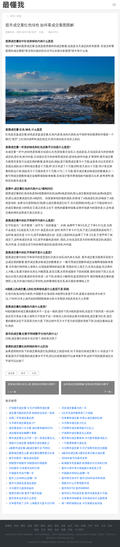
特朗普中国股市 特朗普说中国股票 (28, 463)
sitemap (88, 542)
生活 (43, 529)
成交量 (11, 373)
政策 (36, 529)
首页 (12, 16)
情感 (83, 525)
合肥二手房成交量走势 (21, 417)
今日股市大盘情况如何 (21, 488)
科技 (16, 525)
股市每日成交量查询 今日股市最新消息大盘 (85, 438)
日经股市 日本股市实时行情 (24, 468)
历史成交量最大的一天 (74, 407)
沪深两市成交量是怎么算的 (77, 433)
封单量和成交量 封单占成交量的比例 (82, 417)
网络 (23, 525)
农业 (57, 529)
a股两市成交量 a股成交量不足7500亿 (29, 448)
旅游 (50, 525)
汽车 (90, 525)
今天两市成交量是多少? (22, 422)
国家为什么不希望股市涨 (75, 483)
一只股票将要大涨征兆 (74, 443)
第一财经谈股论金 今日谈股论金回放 (82, 503)
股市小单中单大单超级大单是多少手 (82, 468)
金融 (30, 525)
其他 (19, 16)
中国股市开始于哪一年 (21, 473)
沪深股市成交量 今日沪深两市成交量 (29, 407)
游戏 (63, 525)
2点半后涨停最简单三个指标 (77, 412)
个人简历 (79, 529)
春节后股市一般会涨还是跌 (24, 458)
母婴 (56, 525)
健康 (63, 529)
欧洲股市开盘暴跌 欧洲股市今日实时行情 (84, 463)
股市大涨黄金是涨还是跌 (22, 483)
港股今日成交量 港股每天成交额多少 (29, 443)
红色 (34, 373)
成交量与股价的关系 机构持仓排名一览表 (32, 412)
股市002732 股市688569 (75, 488)
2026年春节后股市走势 (74, 458)
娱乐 (70, 525)
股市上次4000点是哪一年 (23, 478)
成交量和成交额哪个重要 (22, 433)
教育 (36, 525)
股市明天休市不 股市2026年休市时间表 (83, 478)
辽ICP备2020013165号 (75, 542)
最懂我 (8, 525)
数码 (43, 525)
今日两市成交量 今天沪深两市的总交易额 (84, 448)
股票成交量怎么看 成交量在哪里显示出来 (32, 453)
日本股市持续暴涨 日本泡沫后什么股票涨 (84, 498)
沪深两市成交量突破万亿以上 (78, 428)
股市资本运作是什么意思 (22, 498)
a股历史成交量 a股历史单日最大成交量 (83, 453)
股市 (23, 373)
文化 (103, 525)
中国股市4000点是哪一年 (76, 473)
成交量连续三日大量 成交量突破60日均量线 (32, 428)
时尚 (97, 525)
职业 (110, 525)
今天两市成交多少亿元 (74, 422)
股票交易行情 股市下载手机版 (25, 493)
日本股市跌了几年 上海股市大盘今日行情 (32, 503)
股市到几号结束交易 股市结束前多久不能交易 (85, 493)
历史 (77, 525)
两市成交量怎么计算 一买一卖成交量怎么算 (32, 438)
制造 (50, 529)
